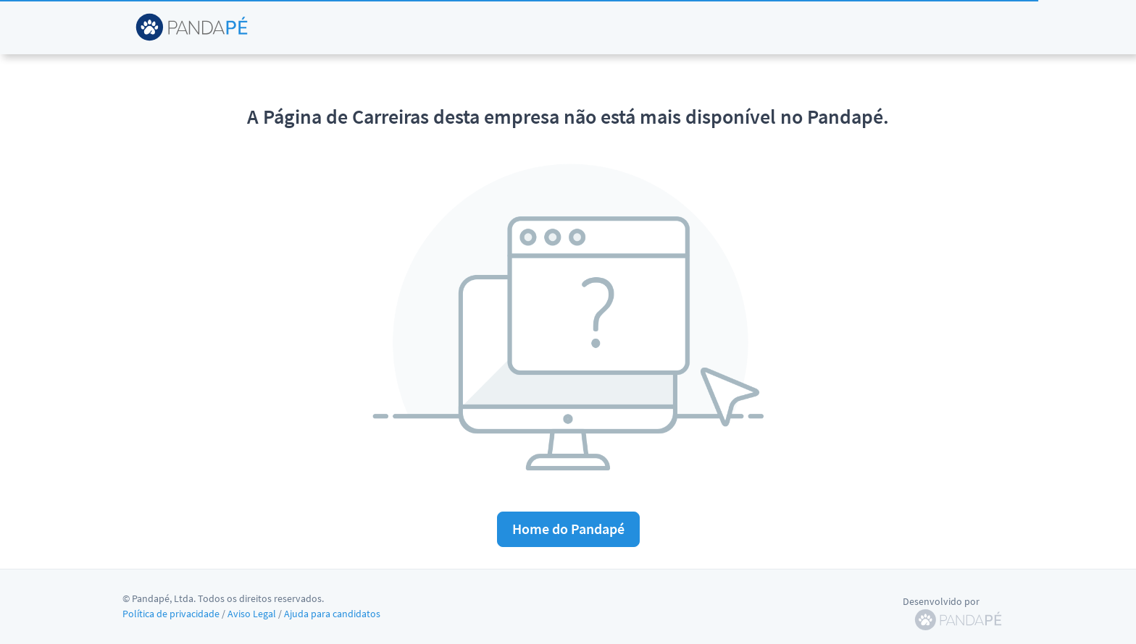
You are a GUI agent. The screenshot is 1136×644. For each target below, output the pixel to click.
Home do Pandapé (568, 529)
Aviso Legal (251, 613)
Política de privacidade (171, 613)
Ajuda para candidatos (332, 613)
